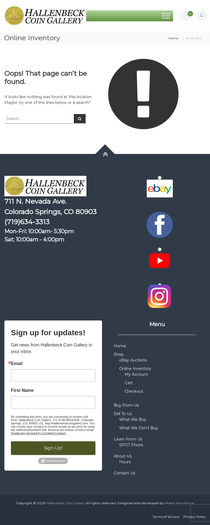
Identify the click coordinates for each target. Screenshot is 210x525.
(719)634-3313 (26, 222)
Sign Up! (53, 448)
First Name (22, 390)
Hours (125, 461)
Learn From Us (128, 439)
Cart (129, 382)
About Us (123, 456)
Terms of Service (166, 517)
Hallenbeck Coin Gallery (65, 503)
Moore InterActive (179, 503)
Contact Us (124, 473)
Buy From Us (126, 405)
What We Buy (132, 419)
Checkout (134, 391)
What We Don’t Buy (138, 427)
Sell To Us (123, 413)
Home (173, 38)
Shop (119, 354)
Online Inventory (135, 368)
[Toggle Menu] (166, 15)
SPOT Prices (131, 444)
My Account (136, 374)
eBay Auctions (133, 360)
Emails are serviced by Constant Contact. (38, 433)
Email (17, 363)
